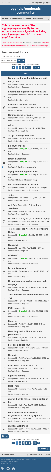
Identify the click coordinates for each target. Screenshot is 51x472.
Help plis (12, 355)
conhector (23, 95)
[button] (13, 67)
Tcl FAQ (19, 110)
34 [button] (34, 68)
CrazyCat (23, 149)
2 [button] (20, 68)
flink (20, 405)
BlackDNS (13, 245)
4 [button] (26, 68)
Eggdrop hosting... (17, 376)
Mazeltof (10, 461)
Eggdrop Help (22, 100)
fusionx (22, 222)
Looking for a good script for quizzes (27, 92)
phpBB (11, 459)
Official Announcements (26, 167)
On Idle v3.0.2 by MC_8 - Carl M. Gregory (29, 218)
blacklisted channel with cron (23, 365)
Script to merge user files (21, 135)
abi (20, 248)
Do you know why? (18, 268)
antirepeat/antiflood (18, 426)
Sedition (22, 429)
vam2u (21, 348)
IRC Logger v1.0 (16, 308)
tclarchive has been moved (22, 104)
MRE (20, 198)
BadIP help (13, 386)
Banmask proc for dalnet (20, 115)
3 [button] (23, 68)
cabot (16, 461)
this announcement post (32, 43)
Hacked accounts (17, 159)
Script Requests (23, 87)
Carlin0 (22, 108)
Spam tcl (12, 321)
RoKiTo (22, 358)
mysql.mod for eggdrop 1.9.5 (23, 172)
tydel (21, 138)
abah (21, 128)
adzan (11, 125)
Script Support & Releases (27, 121)
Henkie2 (22, 287)
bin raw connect (16, 146)
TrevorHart (23, 271)
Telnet (11, 195)
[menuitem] (7, 3)
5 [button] (29, 68)
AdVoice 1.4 (14, 255)
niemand (22, 389)
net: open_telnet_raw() (19, 345)
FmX (21, 324)
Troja (21, 337)
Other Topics (21, 240)
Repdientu (23, 418)
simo (21, 84)
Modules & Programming (26, 180)
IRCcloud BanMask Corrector (23, 184)
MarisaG (22, 379)
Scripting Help (22, 131)
